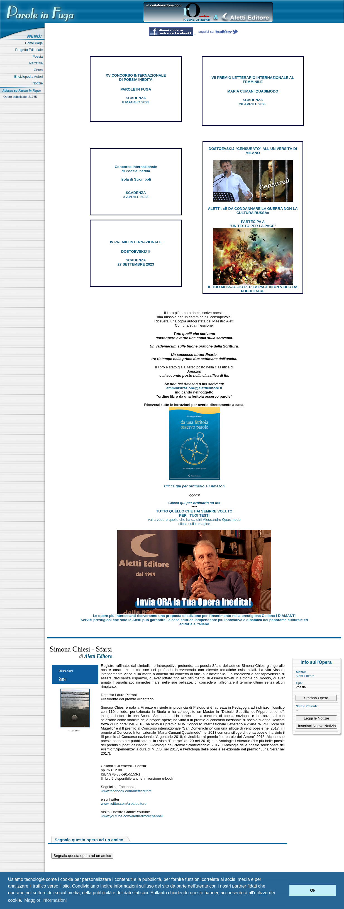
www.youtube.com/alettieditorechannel (132, 816)
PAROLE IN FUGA (135, 89)
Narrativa (37, 63)
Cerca (39, 70)
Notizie (39, 83)
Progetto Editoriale (30, 50)
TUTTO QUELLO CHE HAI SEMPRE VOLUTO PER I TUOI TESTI (194, 513)
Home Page (35, 43)
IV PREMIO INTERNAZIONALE (136, 242)
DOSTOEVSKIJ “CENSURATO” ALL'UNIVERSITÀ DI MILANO (253, 151)
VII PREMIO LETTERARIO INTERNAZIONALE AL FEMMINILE (252, 80)
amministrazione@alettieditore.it (194, 388)
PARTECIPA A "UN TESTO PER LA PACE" (253, 224)
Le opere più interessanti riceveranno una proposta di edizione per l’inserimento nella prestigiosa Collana (194, 616)
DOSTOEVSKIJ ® (135, 251)
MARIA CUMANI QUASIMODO (252, 91)
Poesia (39, 57)
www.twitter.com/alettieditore (124, 803)
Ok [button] (312, 890)
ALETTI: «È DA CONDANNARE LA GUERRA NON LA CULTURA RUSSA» (252, 210)
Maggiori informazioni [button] (45, 900)
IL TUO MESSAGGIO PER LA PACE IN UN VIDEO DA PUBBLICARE (252, 289)
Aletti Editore (305, 676)
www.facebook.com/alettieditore (126, 791)
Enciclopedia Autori (29, 77)
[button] (283, 890)
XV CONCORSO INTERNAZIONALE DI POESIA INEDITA (136, 77)
